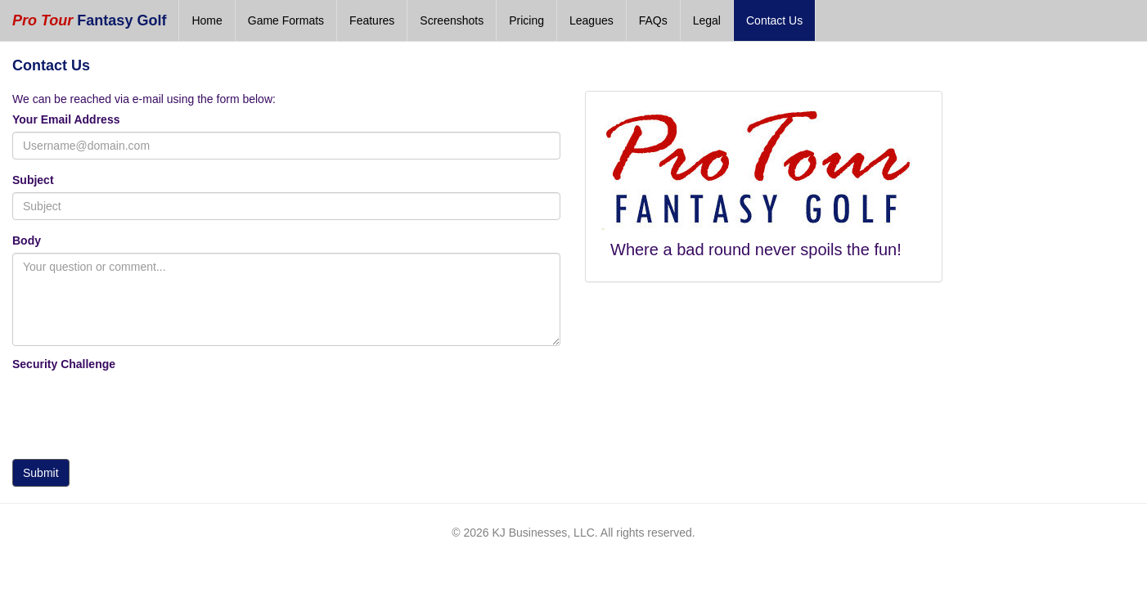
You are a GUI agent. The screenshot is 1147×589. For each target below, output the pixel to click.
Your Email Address (65, 119)
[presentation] (136, 411)
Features (371, 20)
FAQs (653, 20)
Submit (41, 472)
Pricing (526, 20)
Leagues (591, 20)
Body (26, 240)
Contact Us (774, 20)
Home (206, 20)
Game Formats (286, 20)
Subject (33, 180)
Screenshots (452, 20)
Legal (707, 20)
